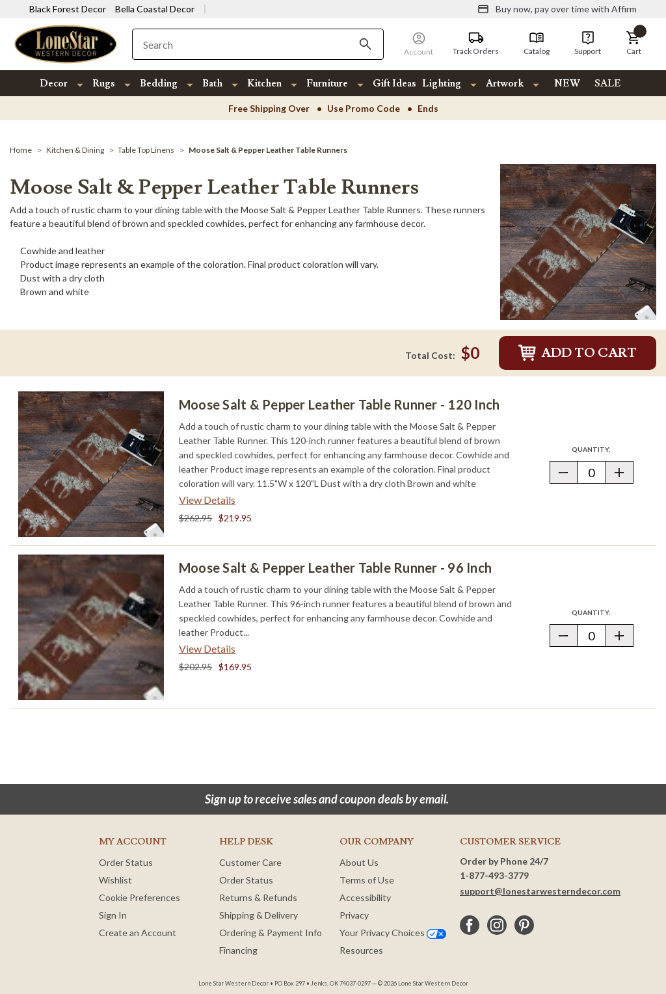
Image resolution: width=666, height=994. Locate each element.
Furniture (327, 83)
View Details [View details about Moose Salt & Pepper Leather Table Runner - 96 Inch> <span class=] (207, 648)
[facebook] (469, 925)
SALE (607, 83)
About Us (359, 862)
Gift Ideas (394, 83)
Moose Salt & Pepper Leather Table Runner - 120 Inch (339, 404)
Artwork (505, 83)
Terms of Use (367, 879)
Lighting (441, 83)
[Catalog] (536, 43)
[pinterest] (524, 925)
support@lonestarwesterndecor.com (540, 890)
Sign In (113, 915)
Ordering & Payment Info (270, 932)
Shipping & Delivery (258, 915)
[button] (633, 43)
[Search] (366, 44)
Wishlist (115, 879)
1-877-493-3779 (494, 875)
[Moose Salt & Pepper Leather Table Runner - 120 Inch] (91, 464)
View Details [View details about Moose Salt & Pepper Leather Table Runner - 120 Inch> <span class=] (207, 499)
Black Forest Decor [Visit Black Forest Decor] (67, 8)
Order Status (126, 862)
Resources (361, 950)
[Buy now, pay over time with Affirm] (557, 9)
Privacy (354, 915)
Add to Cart (577, 353)
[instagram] (497, 925)
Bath (212, 83)
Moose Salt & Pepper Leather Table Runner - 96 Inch (335, 567)
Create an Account (137, 932)
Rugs (103, 83)
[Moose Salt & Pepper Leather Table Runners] (268, 150)
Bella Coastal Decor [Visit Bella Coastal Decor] (154, 8)
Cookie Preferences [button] (139, 897)
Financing (238, 950)
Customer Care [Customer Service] (250, 862)
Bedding (159, 83)
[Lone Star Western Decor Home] (65, 43)
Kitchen (264, 83)
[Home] (21, 150)
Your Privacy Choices (393, 932)
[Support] (587, 43)
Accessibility (365, 897)
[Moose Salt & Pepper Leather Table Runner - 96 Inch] (91, 627)
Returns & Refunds (258, 897)
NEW (567, 83)
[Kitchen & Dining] (75, 150)
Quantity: (602, 449)
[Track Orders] (475, 43)
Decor (54, 83)
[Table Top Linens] (146, 150)
